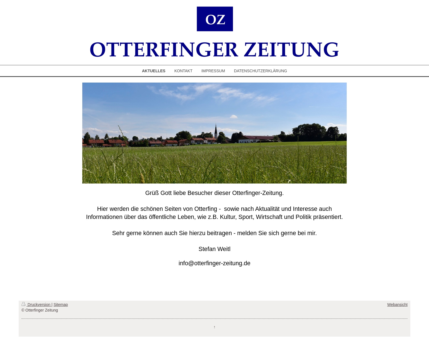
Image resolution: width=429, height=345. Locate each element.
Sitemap (61, 304)
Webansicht (397, 304)
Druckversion (36, 304)
